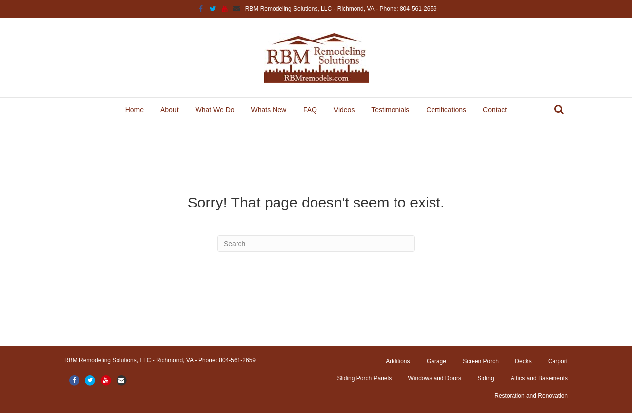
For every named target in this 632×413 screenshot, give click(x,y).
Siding (485, 378)
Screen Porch (481, 361)
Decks (523, 361)
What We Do (214, 110)
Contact (495, 110)
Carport (558, 361)
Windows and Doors (434, 378)
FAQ (310, 110)
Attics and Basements (539, 378)
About (169, 110)
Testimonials (390, 110)
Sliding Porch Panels (364, 378)
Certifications (446, 110)
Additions (398, 361)
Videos (344, 110)
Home (134, 110)
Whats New (268, 110)
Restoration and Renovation (531, 395)
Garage (436, 361)
